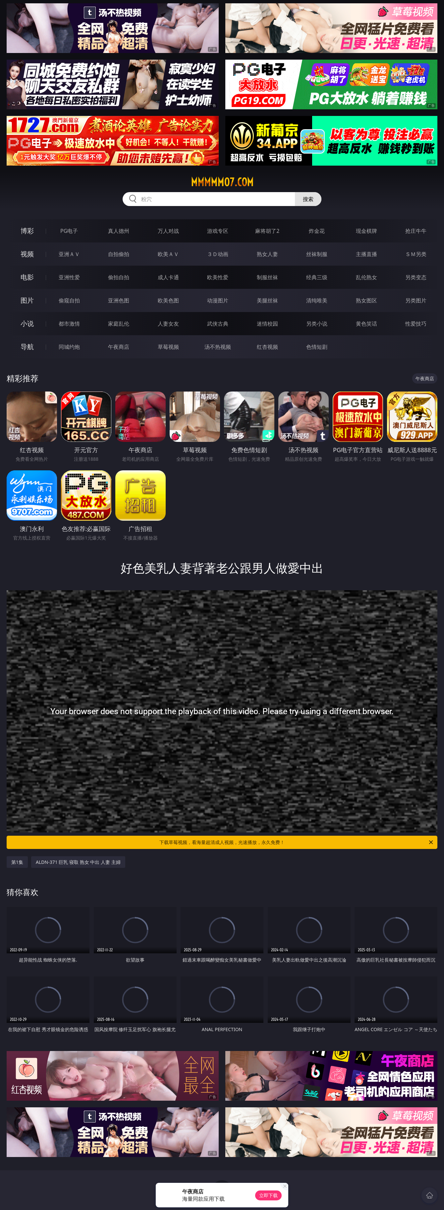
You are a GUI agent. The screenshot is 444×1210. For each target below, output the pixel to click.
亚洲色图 (118, 300)
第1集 (17, 862)
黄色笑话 (366, 323)
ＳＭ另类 (415, 254)
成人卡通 (168, 277)
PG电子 (69, 231)
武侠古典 (217, 323)
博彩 (27, 230)
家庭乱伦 (118, 323)
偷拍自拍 (118, 277)
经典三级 (316, 277)
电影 (27, 277)
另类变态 (415, 277)
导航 (27, 346)
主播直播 (366, 254)
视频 (27, 253)
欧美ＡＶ (168, 254)
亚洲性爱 (69, 277)
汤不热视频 (217, 346)
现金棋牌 (366, 231)
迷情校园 (267, 323)
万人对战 (168, 231)
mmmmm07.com (222, 182)
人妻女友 (168, 323)
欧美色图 (168, 300)
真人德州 (118, 231)
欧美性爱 (217, 277)
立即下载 (268, 1195)
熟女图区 (366, 300)
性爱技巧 (415, 323)
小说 (27, 323)
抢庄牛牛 (415, 231)
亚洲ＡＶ (69, 254)
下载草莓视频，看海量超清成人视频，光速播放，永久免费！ (296, 842)
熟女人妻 (267, 254)
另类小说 (316, 323)
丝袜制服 (316, 254)
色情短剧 (316, 346)
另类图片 (415, 300)
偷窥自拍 (69, 300)
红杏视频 (267, 346)
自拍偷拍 (118, 254)
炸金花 (317, 231)
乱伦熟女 (366, 277)
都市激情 (69, 323)
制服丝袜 (267, 277)
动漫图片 (217, 300)
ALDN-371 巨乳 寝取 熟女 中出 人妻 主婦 (78, 862)
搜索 (308, 199)
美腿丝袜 (267, 300)
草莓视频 (168, 346)
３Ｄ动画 (217, 254)
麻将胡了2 (267, 231)
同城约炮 (69, 346)
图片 (27, 300)
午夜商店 (118, 346)
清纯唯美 (316, 300)
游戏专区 (217, 231)
